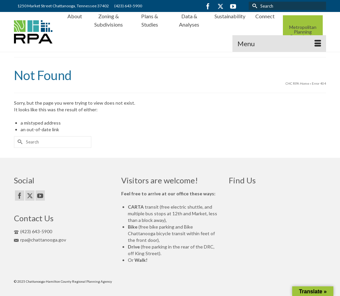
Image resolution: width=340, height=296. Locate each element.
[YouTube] (233, 6)
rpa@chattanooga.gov (40, 240)
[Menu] (279, 43)
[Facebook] (208, 6)
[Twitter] (220, 6)
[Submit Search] (254, 6)
